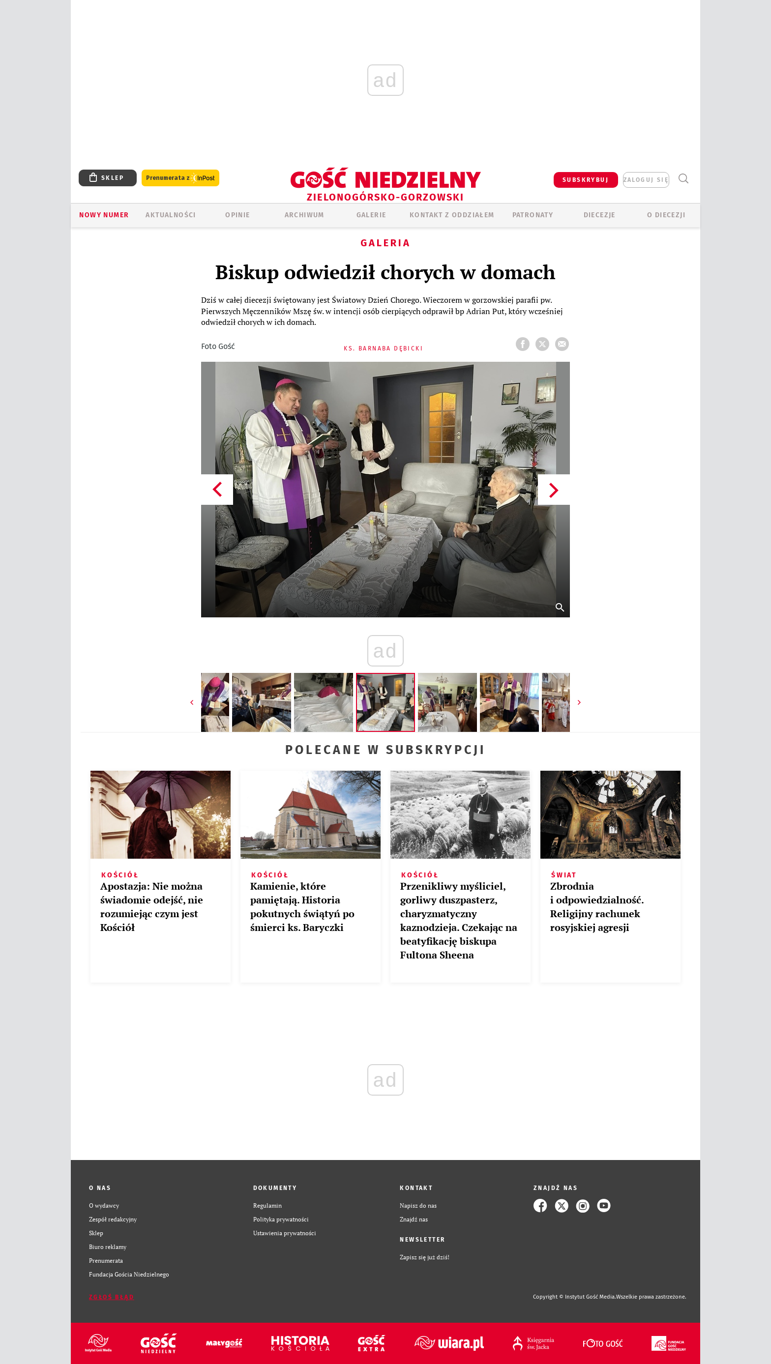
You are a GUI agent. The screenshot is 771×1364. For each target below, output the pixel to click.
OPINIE (237, 215)
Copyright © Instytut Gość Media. (574, 1297)
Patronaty (533, 215)
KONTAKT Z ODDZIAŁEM (452, 215)
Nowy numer (104, 215)
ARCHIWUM (305, 215)
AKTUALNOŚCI (171, 215)
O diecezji (666, 215)
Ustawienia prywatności (284, 1233)
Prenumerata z (180, 178)
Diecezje (600, 215)
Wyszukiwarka (683, 179)
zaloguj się (646, 179)
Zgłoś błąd (111, 1297)
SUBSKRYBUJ (586, 179)
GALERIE (371, 215)
